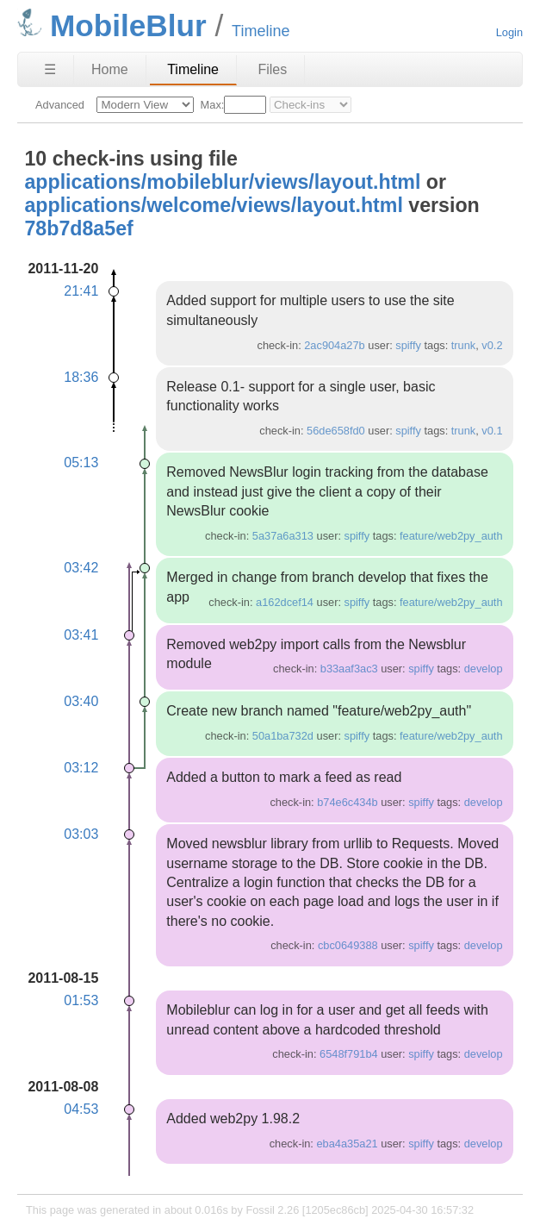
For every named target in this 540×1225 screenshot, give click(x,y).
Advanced (59, 104)
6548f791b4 (349, 1053)
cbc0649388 (348, 945)
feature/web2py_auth (451, 535)
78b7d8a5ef (78, 228)
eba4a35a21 (346, 1143)
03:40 (81, 701)
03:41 (81, 635)
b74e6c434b (347, 802)
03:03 (81, 834)
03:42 (81, 567)
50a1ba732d (282, 735)
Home (109, 69)
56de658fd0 (336, 430)
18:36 (81, 377)
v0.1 (491, 430)
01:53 (81, 1000)
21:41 (81, 291)
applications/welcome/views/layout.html (213, 205)
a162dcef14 (284, 602)
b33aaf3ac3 (349, 668)
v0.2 (491, 345)
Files (272, 69)
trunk (463, 345)
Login (509, 32)
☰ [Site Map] (50, 69)
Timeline (193, 69)
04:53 (81, 1109)
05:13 (81, 462)
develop (483, 668)
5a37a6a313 (282, 535)
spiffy (408, 345)
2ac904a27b (334, 345)
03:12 (81, 767)
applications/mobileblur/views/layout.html (222, 182)
